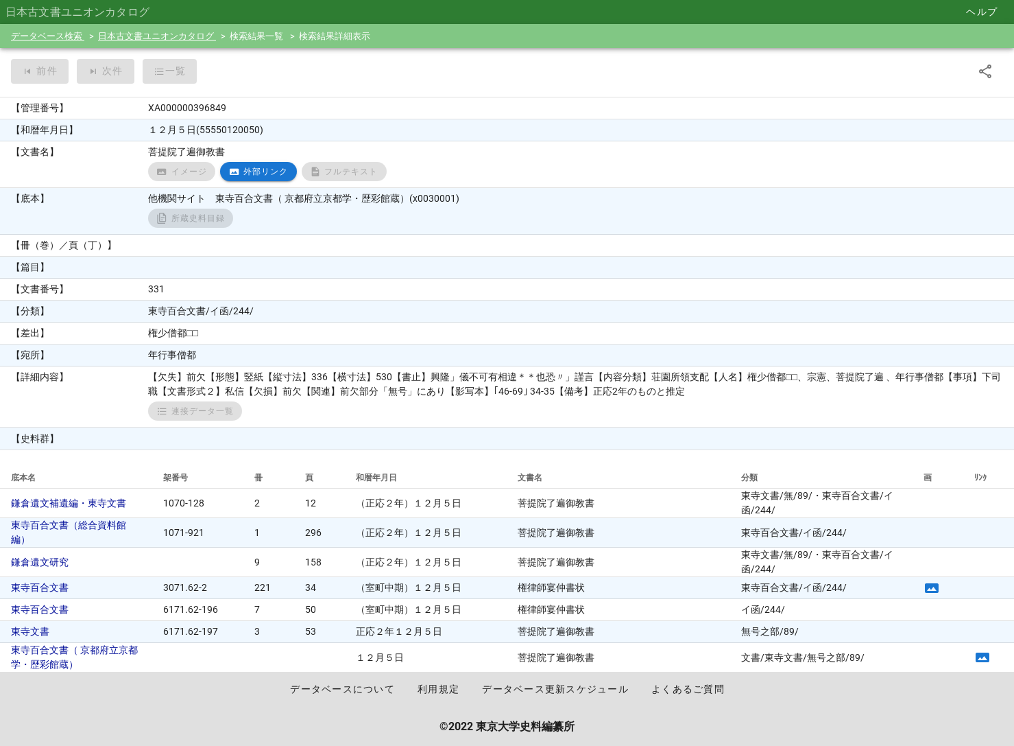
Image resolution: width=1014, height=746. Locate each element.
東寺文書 (30, 631)
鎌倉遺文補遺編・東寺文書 (68, 503)
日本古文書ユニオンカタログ (157, 36)
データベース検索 (47, 36)
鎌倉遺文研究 (40, 562)
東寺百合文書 (40, 587)
